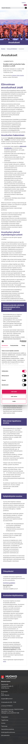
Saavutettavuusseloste (7, 729)
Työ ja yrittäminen (12, 49)
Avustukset (21, 49)
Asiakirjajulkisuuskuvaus (8, 732)
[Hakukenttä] (13, 8)
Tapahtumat (4, 720)
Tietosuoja (4, 726)
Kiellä (13, 401)
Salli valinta (14, 396)
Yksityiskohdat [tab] (14, 345)
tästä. (4, 661)
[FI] (25, 5)
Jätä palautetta (5, 735)
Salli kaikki (14, 391)
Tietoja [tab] (23, 345)
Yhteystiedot (4, 717)
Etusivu (3, 49)
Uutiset (3, 723)
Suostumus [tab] (5, 345)
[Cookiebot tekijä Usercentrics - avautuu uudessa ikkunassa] (20, 341)
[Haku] (26, 8)
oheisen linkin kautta (18, 75)
